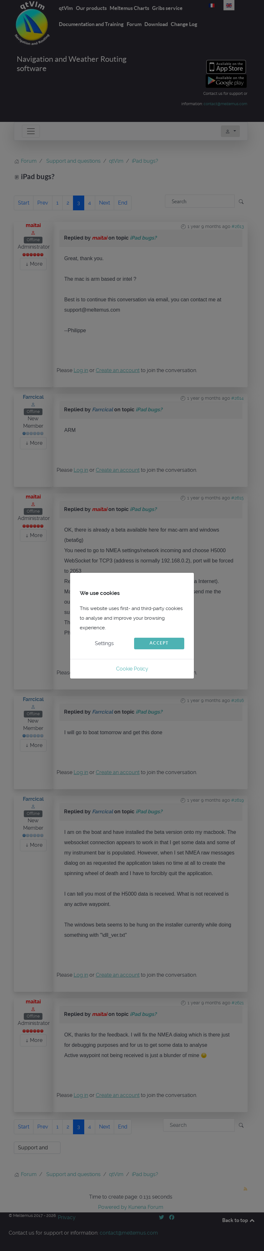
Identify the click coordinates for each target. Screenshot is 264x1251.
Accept (159, 643)
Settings (104, 643)
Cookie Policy (132, 669)
